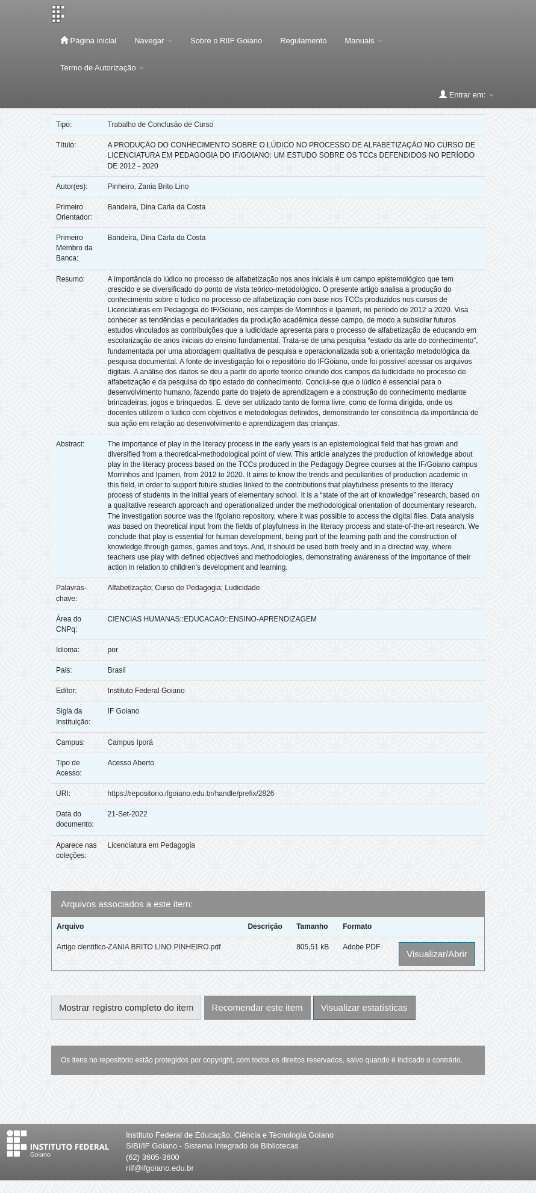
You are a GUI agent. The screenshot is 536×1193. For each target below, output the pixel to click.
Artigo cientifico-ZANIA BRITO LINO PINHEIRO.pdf (139, 947)
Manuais (364, 40)
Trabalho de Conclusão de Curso (161, 124)
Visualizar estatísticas (364, 1007)
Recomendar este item (257, 1007)
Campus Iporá (130, 742)
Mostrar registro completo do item (126, 1007)
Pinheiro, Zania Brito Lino (148, 186)
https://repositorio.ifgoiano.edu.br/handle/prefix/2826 (191, 793)
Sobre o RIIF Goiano (226, 40)
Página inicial (88, 40)
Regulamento (303, 40)
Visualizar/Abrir (437, 954)
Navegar (153, 40)
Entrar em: (466, 94)
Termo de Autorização (102, 67)
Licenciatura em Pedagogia (151, 845)
